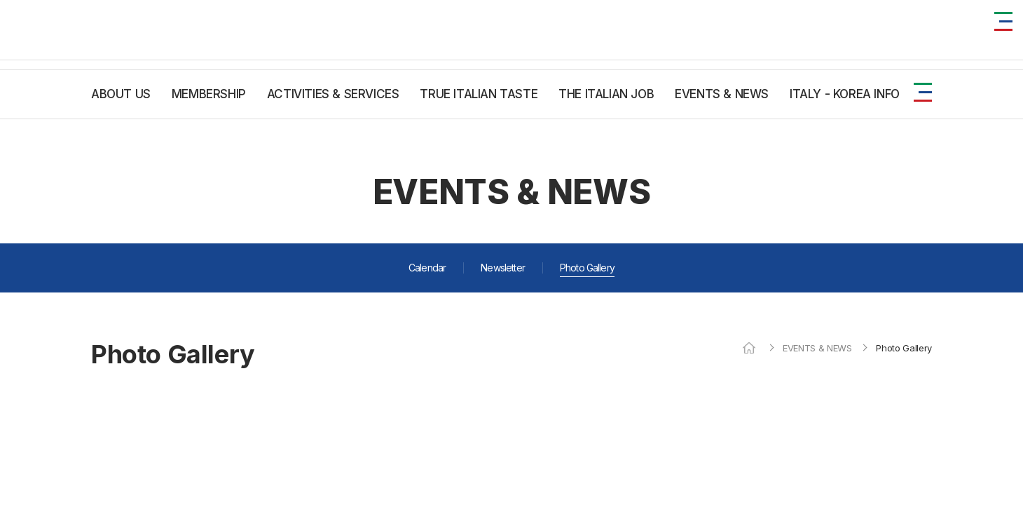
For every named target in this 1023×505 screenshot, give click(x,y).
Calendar (427, 268)
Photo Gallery (587, 268)
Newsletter (503, 268)
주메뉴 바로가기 (0, 0)
